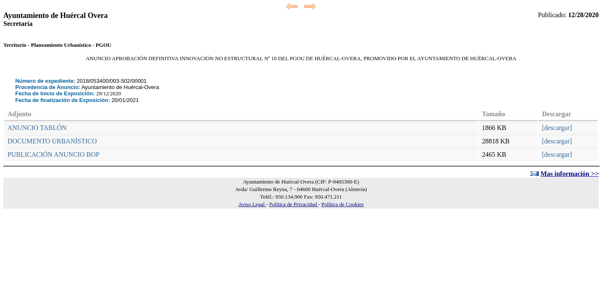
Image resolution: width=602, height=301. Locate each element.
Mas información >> (570, 173)
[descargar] (557, 127)
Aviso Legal (252, 204)
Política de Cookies (342, 204)
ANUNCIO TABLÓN (37, 127)
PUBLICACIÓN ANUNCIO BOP (53, 154)
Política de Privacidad (293, 204)
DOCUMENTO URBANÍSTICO (52, 141)
